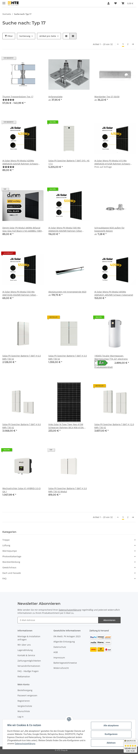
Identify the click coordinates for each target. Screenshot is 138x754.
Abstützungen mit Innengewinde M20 (67, 291)
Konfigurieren (111, 734)
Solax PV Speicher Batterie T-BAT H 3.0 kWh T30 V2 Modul (67, 490)
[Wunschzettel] (115, 3)
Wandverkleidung (11, 562)
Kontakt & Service (26, 655)
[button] (108, 3)
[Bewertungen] (8, 99)
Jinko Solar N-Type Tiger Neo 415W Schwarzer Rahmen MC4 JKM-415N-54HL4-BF (66, 426)
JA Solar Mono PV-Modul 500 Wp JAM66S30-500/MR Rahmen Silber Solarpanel (65, 229)
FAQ (4, 578)
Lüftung (6, 545)
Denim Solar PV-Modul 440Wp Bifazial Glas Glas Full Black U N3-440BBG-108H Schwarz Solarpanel (22, 229)
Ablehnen (111, 743)
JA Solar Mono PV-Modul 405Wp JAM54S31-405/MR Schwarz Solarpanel (113, 293)
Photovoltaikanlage (11, 556)
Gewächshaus (9, 567)
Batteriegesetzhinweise (65, 662)
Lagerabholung (25, 650)
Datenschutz (59, 647)
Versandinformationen (29, 665)
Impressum (59, 657)
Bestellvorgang (25, 690)
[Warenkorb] (127, 3)
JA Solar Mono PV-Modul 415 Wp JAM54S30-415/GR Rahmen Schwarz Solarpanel (112, 162)
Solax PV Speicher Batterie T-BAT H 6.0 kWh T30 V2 (21, 357)
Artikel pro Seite (47, 36)
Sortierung (24, 36)
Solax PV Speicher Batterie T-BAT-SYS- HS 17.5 (68, 162)
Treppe (6, 539)
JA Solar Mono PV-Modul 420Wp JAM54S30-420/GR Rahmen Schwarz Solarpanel (20, 162)
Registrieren (24, 700)
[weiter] (133, 44)
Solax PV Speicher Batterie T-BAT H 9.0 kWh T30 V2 (21, 426)
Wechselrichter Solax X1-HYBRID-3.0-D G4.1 (21, 490)
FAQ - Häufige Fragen (28, 671)
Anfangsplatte (55, 96)
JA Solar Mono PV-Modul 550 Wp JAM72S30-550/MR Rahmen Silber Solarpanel (19, 293)
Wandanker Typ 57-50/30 (106, 96)
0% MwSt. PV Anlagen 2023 (66, 636)
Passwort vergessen (27, 695)
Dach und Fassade (11, 573)
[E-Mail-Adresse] (58, 620)
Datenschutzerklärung (70, 609)
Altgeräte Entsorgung (64, 641)
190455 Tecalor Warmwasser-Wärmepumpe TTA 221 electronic (111, 357)
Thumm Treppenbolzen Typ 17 (17, 96)
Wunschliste (24, 711)
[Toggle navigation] (3, 2)
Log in (21, 716)
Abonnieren (109, 620)
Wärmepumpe (9, 550)
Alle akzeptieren (111, 725)
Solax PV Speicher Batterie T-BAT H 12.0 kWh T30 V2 (114, 426)
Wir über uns (24, 644)
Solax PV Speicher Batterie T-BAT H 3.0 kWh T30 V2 (67, 357)
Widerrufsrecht (61, 668)
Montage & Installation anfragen (29, 638)
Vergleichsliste (25, 706)
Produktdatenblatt (103, 367)
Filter (9, 36)
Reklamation (24, 676)
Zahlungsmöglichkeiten (29, 660)
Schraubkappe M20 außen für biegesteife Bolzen (109, 229)
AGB (55, 652)
